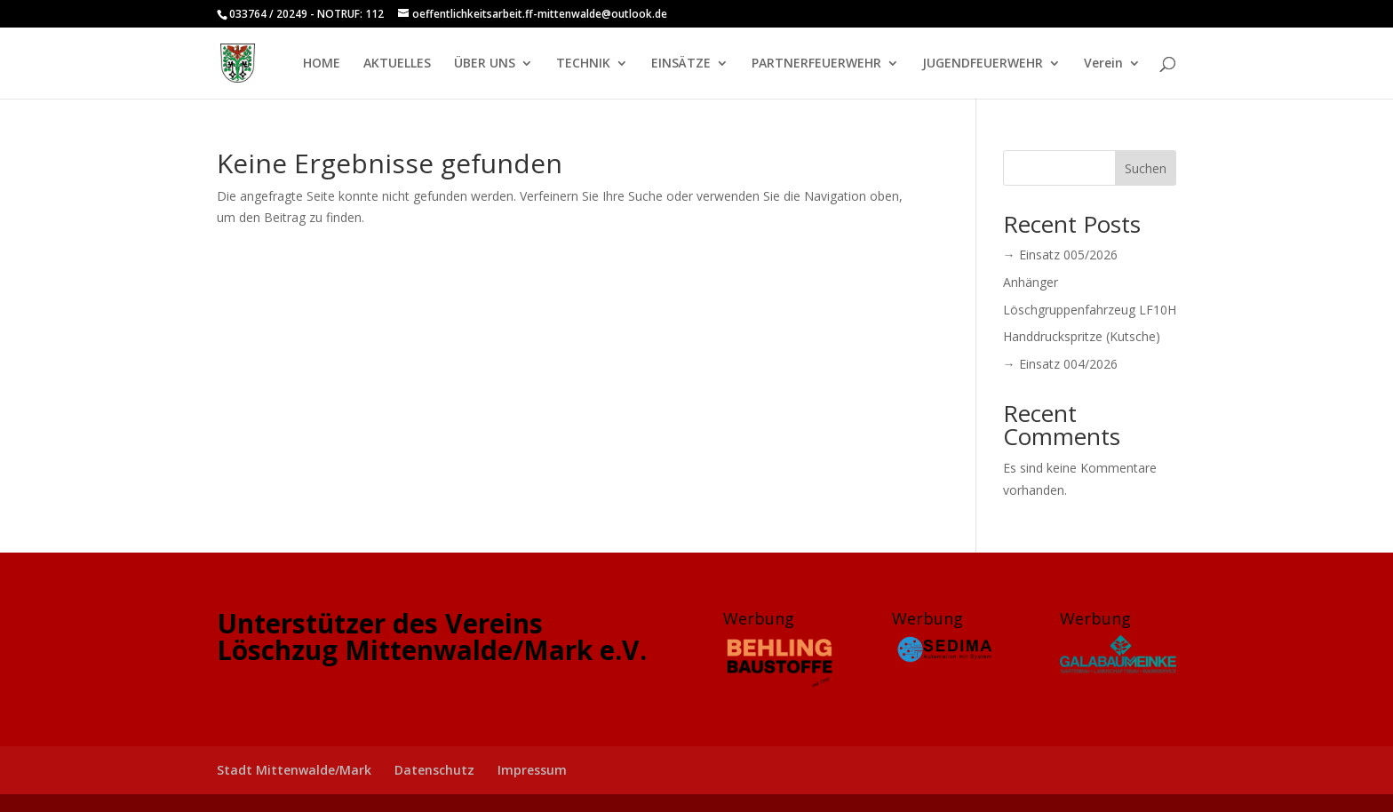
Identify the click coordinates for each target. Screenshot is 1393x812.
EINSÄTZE (681, 64)
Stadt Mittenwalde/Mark (294, 769)
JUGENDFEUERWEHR (982, 64)
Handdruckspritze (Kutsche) (1081, 336)
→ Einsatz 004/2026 (1060, 363)
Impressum (532, 769)
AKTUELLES (397, 64)
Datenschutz (434, 769)
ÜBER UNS (484, 64)
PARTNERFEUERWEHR (816, 64)
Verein (1103, 64)
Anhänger (1030, 282)
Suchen (1145, 168)
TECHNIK (583, 64)
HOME (321, 64)
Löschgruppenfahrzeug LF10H (1089, 309)
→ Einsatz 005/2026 (1060, 254)
